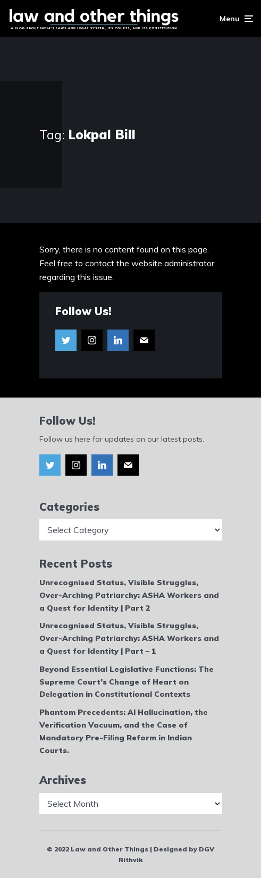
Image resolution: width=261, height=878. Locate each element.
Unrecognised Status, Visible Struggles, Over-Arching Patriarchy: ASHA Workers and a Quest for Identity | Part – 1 (129, 638)
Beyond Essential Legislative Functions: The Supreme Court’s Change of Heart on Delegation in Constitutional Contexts (126, 681)
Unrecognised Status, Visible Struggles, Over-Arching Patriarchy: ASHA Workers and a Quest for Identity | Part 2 (129, 595)
